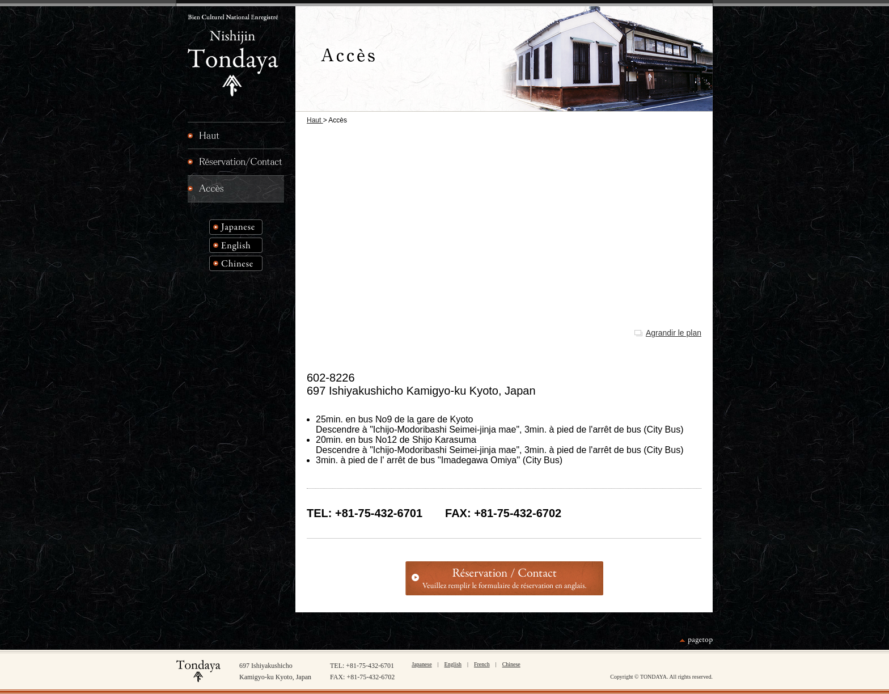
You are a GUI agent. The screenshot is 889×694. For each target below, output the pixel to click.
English (453, 664)
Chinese (511, 664)
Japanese (421, 664)
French (482, 664)
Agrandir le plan (673, 332)
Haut (315, 120)
